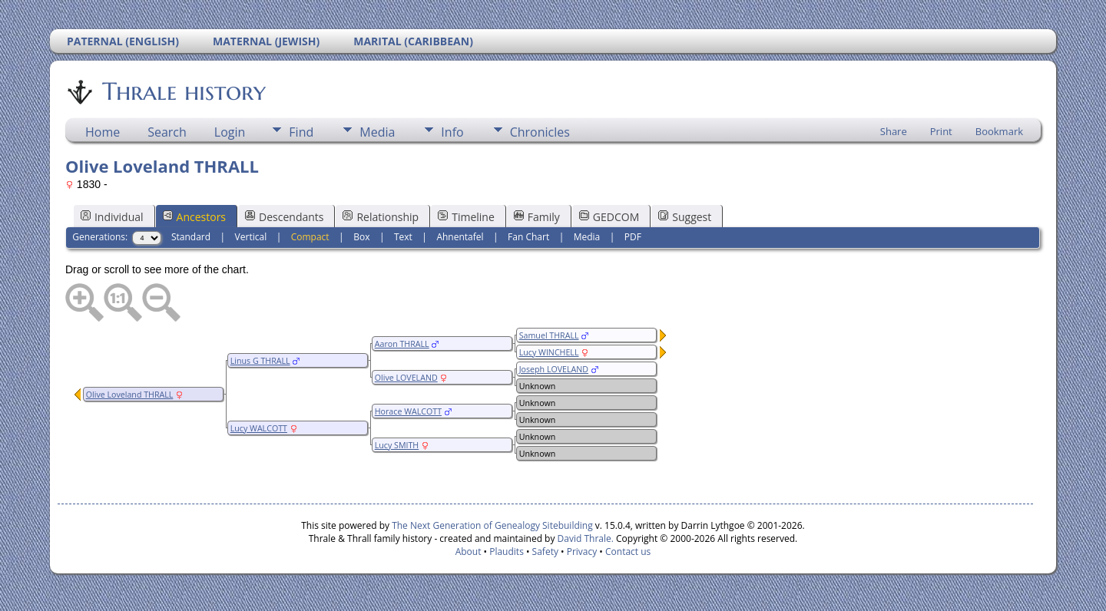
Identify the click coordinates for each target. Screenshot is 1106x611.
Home (102, 132)
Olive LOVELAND (406, 377)
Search (167, 132)
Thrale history (183, 91)
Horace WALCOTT (408, 411)
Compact (310, 236)
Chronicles (540, 132)
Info (452, 132)
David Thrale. (584, 538)
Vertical (251, 236)
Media (377, 132)
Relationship (381, 217)
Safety (545, 551)
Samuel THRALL (549, 335)
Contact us (628, 551)
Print (941, 131)
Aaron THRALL (402, 344)
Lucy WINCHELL (549, 352)
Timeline (466, 217)
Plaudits (506, 551)
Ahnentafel (459, 236)
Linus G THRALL (260, 360)
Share (893, 131)
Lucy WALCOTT (258, 428)
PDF (632, 236)
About (468, 551)
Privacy (582, 551)
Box (361, 236)
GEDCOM (609, 217)
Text (403, 236)
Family (537, 217)
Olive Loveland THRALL (130, 394)
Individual (112, 217)
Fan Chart (528, 236)
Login (230, 132)
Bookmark (999, 131)
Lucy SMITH (397, 445)
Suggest (684, 217)
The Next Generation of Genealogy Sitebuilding (492, 525)
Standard (190, 236)
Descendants (284, 217)
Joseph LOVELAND (553, 369)
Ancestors (194, 217)
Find (301, 132)
